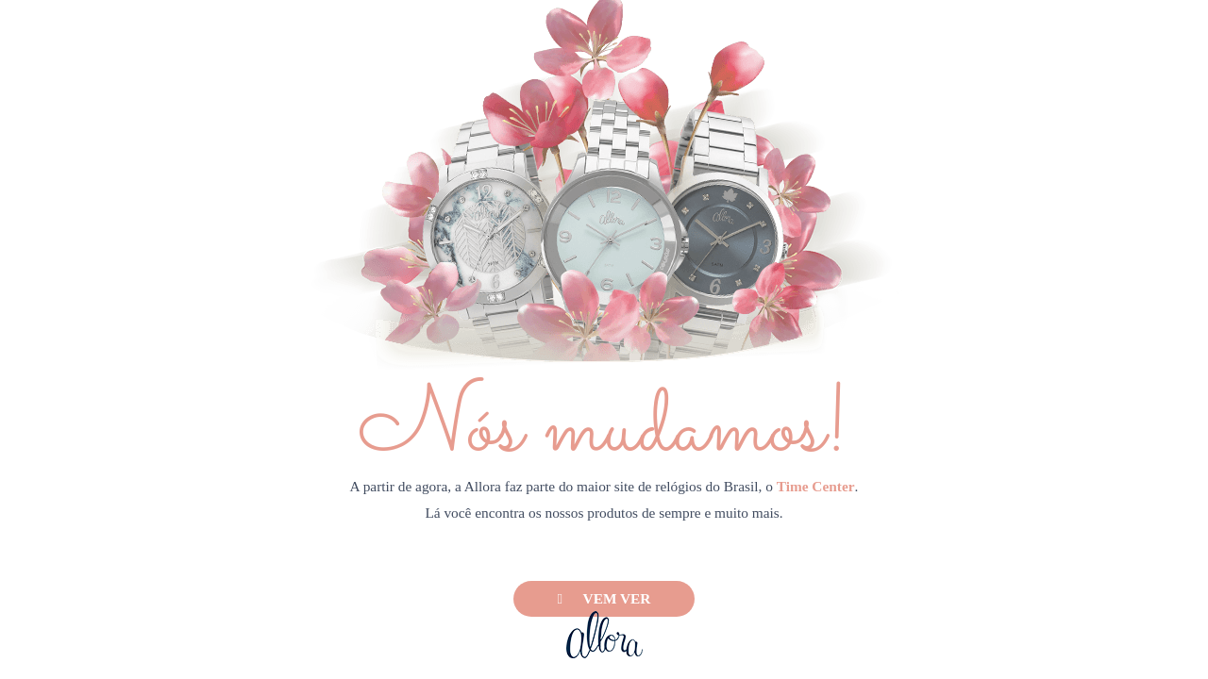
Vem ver (604, 598)
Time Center (816, 486)
